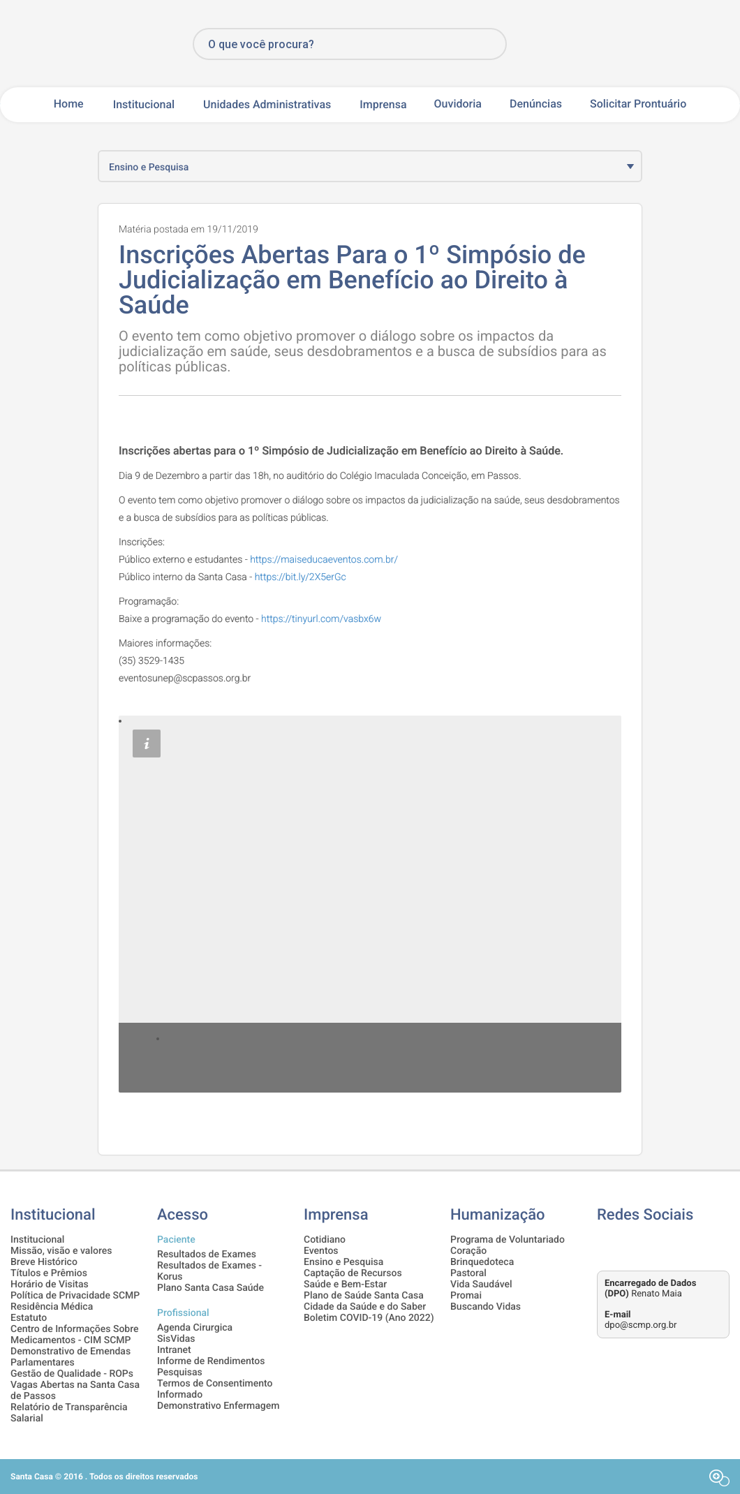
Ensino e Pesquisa (343, 1262)
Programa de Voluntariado (507, 1239)
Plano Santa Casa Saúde (210, 1288)
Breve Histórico (43, 1262)
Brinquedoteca (482, 1262)
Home (69, 104)
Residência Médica (51, 1306)
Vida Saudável (481, 1284)
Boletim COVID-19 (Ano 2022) (369, 1318)
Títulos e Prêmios (48, 1273)
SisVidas (176, 1339)
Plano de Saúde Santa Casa (364, 1295)
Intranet (174, 1350)
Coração (468, 1251)
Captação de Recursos (353, 1273)
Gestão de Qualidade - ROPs (71, 1374)
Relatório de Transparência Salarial (69, 1413)
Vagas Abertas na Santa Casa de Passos (75, 1391)
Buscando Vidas (485, 1306)
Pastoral (468, 1273)
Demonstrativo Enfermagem (218, 1406)
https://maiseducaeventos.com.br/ (324, 559)
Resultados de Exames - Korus (209, 1271)
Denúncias (536, 104)
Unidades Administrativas (267, 104)
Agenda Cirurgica (194, 1327)
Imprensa (383, 104)
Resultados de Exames (206, 1254)
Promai (466, 1295)
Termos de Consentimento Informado (215, 1389)
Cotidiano (325, 1239)
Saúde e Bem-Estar (345, 1284)
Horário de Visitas (49, 1284)
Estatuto (28, 1318)
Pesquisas (179, 1372)
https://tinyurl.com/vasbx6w (321, 619)
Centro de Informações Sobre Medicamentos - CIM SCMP (74, 1335)
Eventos (321, 1251)
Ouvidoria (458, 104)
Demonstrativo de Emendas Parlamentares (70, 1357)
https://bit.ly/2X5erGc (300, 577)
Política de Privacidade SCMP (75, 1295)
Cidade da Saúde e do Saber (365, 1306)
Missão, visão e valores (61, 1251)
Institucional (144, 104)
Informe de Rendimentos (211, 1361)
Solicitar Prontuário (638, 104)
